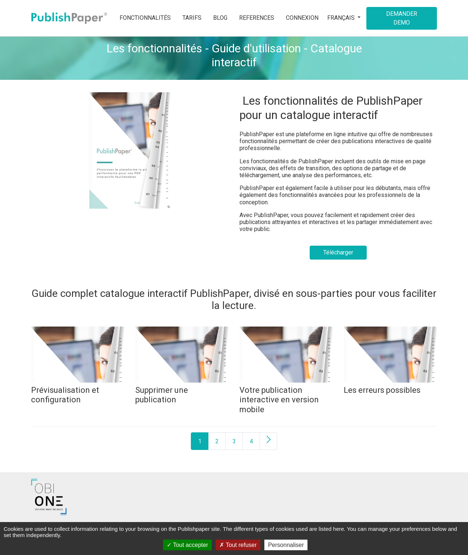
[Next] (268, 441)
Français (341, 17)
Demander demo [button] (401, 18)
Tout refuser (238, 545)
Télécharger (338, 252)
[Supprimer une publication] (182, 355)
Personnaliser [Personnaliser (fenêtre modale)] (286, 545)
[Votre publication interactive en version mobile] (286, 355)
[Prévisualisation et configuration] (77, 355)
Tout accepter (187, 545)
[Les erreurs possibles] (390, 355)
